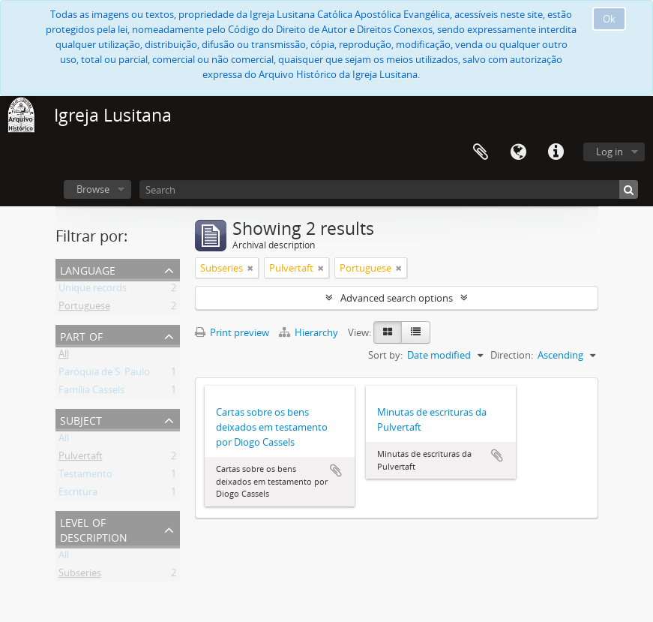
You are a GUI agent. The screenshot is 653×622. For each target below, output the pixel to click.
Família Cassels (91, 392)
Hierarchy (309, 332)
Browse (92, 189)
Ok (609, 19)
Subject (81, 419)
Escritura (77, 494)
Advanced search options (396, 298)
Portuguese (84, 308)
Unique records (92, 290)
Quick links (555, 152)
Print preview (232, 332)
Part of (81, 335)
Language (518, 152)
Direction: (511, 355)
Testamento (85, 476)
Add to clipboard (335, 470)
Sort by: (385, 355)
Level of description (93, 528)
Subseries (79, 575)
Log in (609, 151)
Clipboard (480, 152)
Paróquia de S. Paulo (104, 374)
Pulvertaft (80, 458)
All (63, 356)
